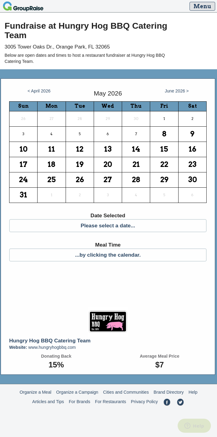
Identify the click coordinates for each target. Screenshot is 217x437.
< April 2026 (38, 90)
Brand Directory (169, 392)
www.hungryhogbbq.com (42, 347)
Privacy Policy (144, 401)
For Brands (79, 401)
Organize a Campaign (77, 392)
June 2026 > (177, 90)
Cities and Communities (126, 392)
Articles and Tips (48, 401)
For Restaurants (110, 401)
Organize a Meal (35, 392)
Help (193, 392)
